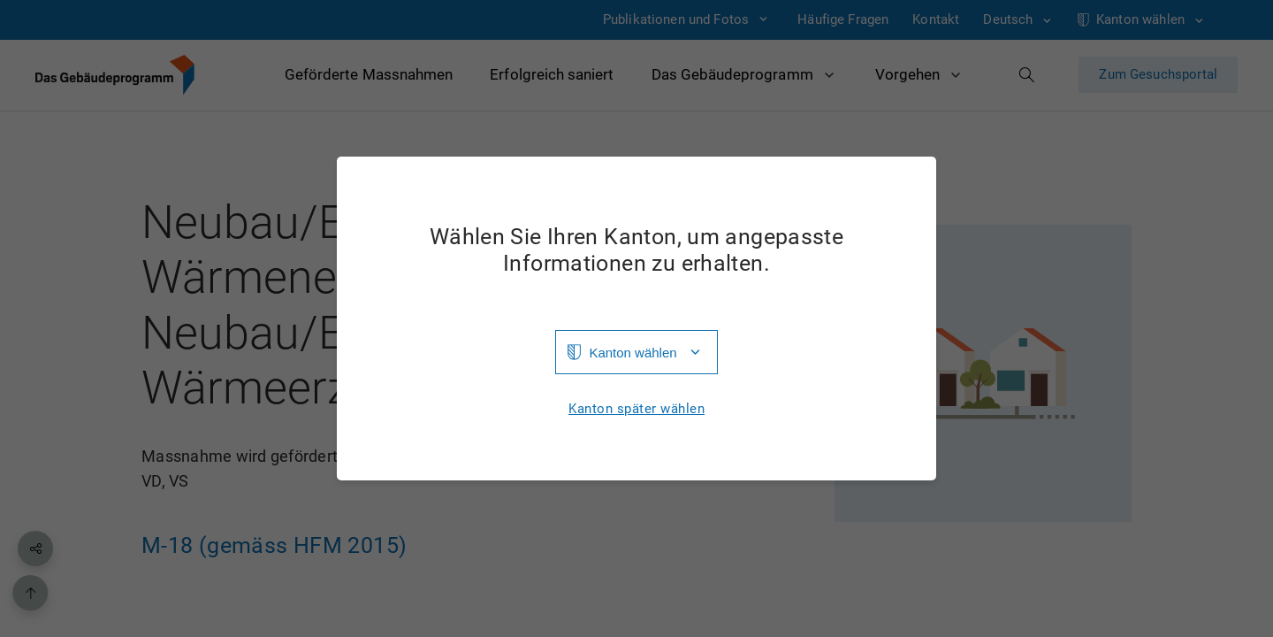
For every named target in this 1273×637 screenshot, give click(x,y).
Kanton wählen (632, 352)
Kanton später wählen (636, 409)
